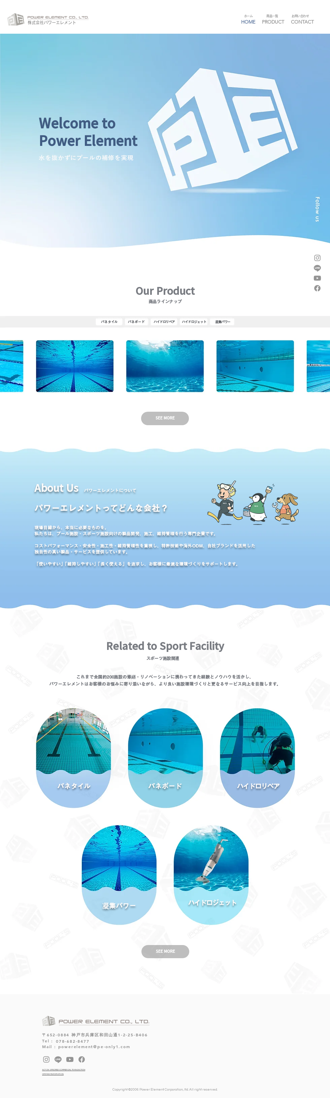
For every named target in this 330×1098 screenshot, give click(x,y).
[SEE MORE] (165, 951)
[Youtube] (317, 278)
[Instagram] (317, 258)
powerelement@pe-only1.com (94, 1046)
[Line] (317, 268)
